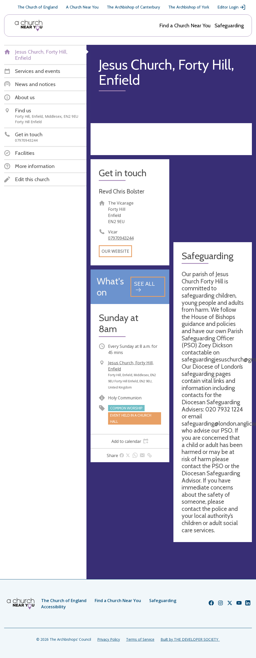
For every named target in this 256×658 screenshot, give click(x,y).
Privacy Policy (108, 639)
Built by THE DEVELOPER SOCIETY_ (190, 639)
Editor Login (231, 7)
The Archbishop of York (188, 7)
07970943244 (121, 238)
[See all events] (147, 287)
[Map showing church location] (212, 198)
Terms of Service (140, 639)
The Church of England (37, 7)
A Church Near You (82, 7)
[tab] (130, 441)
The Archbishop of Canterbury (133, 7)
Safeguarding (229, 25)
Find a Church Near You (184, 25)
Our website (115, 251)
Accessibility (53, 607)
